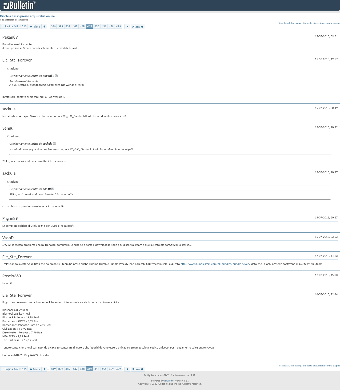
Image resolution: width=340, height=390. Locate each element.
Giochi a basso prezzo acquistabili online (27, 16)
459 (111, 26)
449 (89, 26)
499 (118, 26)
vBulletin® (169, 380)
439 (67, 26)
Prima (34, 26)
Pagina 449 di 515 (16, 26)
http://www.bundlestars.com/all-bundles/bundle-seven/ (215, 264)
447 (75, 26)
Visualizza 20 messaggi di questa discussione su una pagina (309, 23)
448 (82, 26)
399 (60, 26)
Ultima (138, 26)
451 (104, 26)
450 (96, 26)
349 (53, 26)
